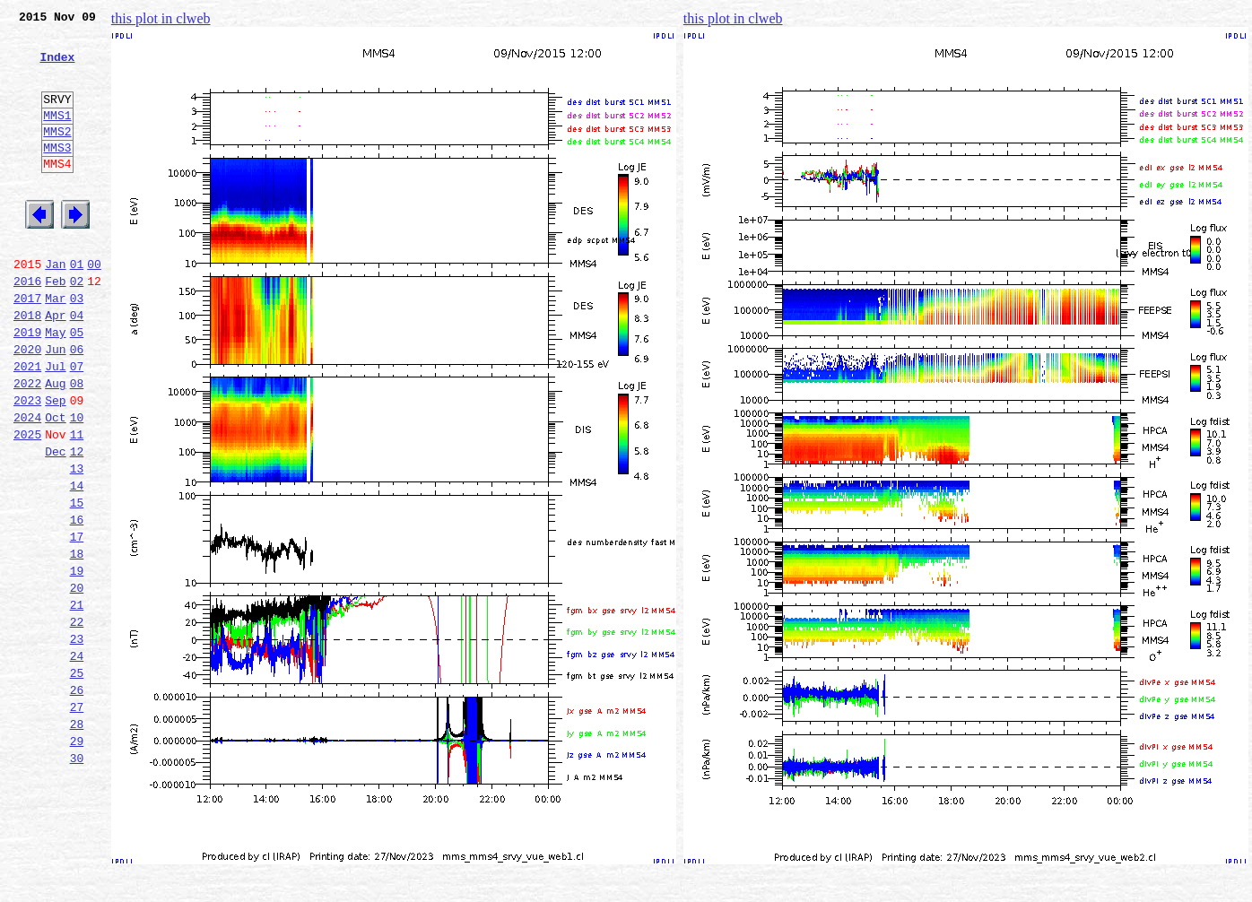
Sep (55, 464)
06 (77, 405)
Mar (55, 346)
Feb (55, 326)
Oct (55, 484)
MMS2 (57, 155)
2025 (27, 504)
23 (77, 741)
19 (77, 662)
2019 (27, 385)
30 (77, 879)
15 (77, 583)
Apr (55, 366)
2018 (27, 366)
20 (77, 681)
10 (77, 484)
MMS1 (57, 136)
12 (77, 524)
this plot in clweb (161, 18)
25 (77, 780)
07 (77, 425)
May (55, 385)
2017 (27, 346)
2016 (27, 326)
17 (77, 622)
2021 (27, 425)
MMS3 (57, 174)
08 (77, 445)
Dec (55, 524)
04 (77, 366)
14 (77, 563)
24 (77, 760)
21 (77, 701)
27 (77, 819)
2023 (27, 464)
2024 (27, 484)
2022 (27, 445)
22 (77, 721)
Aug (55, 445)
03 (77, 346)
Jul (55, 425)
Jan (55, 307)
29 (77, 859)
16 (77, 602)
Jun (55, 405)
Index (56, 67)
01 (77, 307)
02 (77, 326)
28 (77, 839)
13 (77, 543)
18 (77, 642)
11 (77, 504)
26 (77, 800)
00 (94, 307)
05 (77, 385)
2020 (27, 405)
